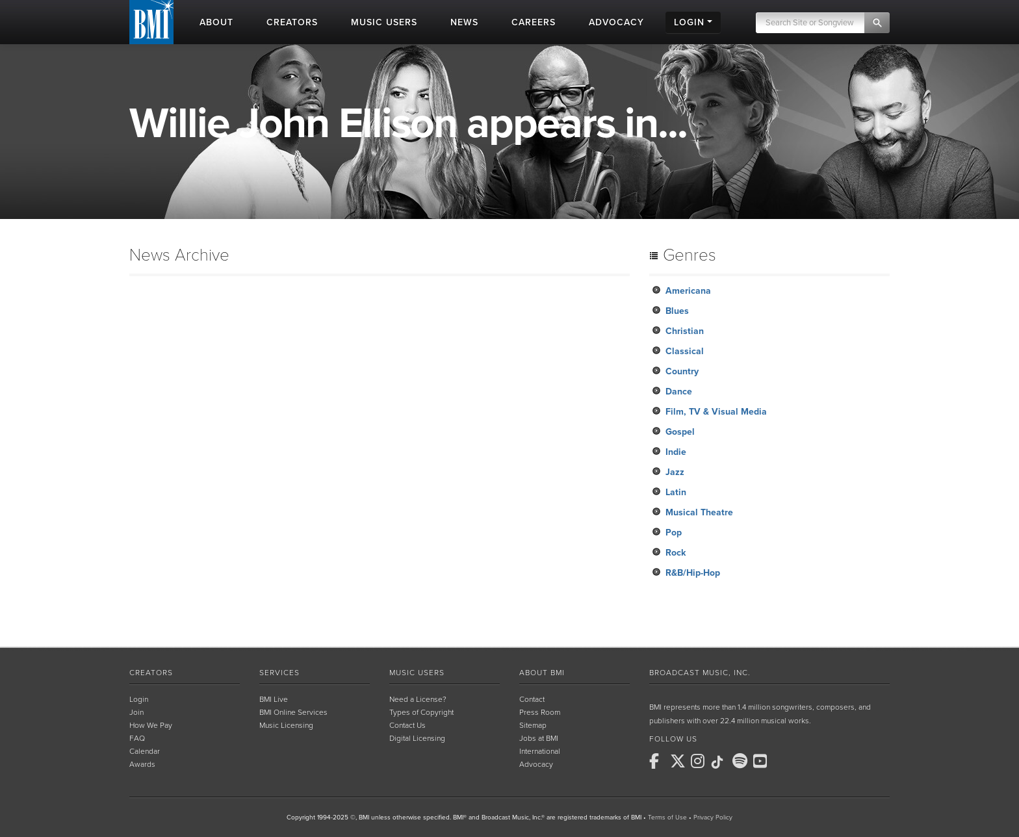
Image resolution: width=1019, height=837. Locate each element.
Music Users (417, 672)
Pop (673, 532)
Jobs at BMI (538, 738)
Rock (675, 552)
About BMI (542, 672)
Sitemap (533, 725)
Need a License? (417, 699)
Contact (532, 699)
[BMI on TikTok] (721, 762)
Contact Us (407, 725)
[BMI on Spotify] (741, 761)
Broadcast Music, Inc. (700, 672)
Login (138, 699)
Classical (684, 351)
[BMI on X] (679, 761)
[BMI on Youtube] (762, 761)
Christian (684, 331)
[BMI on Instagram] (700, 761)
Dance (678, 391)
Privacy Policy (712, 817)
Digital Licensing (417, 738)
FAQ (137, 738)
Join (136, 712)
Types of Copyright (421, 712)
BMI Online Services (293, 712)
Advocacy (536, 764)
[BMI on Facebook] (658, 761)
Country (682, 371)
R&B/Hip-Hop (692, 572)
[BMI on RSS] (783, 761)
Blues (677, 310)
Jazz (674, 472)
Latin (675, 492)
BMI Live (273, 699)
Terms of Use (667, 817)
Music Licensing (286, 725)
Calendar (144, 751)
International (539, 751)
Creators (151, 672)
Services (279, 672)
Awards (142, 764)
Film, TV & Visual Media (716, 411)
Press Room (539, 712)
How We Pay (150, 725)
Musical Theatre (699, 512)
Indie (675, 451)
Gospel (680, 431)
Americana (688, 290)
